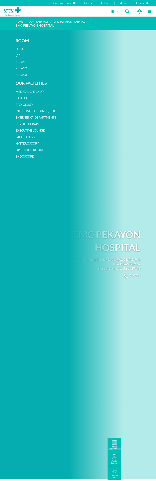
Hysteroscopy (27, 143)
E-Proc (105, 3)
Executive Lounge (30, 130)
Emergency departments (36, 117)
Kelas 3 (21, 75)
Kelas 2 (21, 68)
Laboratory (25, 137)
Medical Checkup (30, 91)
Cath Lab (23, 98)
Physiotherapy (28, 124)
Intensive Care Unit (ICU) (35, 111)
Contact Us (142, 3)
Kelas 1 (21, 62)
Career (88, 3)
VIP (18, 55)
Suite (20, 49)
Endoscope (25, 156)
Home (20, 21)
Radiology (24, 104)
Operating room (29, 150)
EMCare (122, 3)
